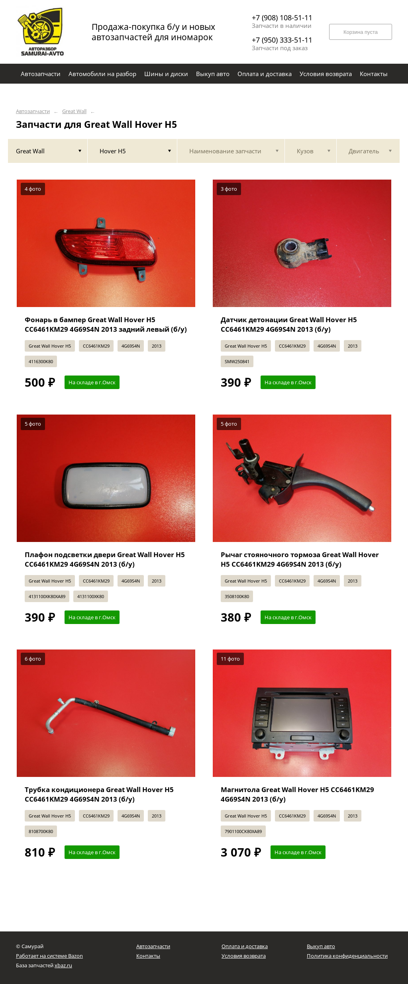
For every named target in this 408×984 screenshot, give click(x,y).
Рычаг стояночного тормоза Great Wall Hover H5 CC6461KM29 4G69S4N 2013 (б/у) (300, 559)
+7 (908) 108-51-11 (282, 17)
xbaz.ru (63, 965)
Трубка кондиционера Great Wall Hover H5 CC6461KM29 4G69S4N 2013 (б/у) (99, 794)
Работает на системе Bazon (49, 955)
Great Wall (74, 111)
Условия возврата (244, 955)
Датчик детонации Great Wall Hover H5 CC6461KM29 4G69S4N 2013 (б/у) (289, 324)
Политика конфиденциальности (347, 955)
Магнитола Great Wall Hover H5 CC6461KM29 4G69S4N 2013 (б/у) (297, 794)
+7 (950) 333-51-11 (282, 40)
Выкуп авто (321, 946)
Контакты (148, 955)
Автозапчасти (33, 111)
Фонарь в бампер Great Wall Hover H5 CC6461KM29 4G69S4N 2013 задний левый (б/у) (106, 324)
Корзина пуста (360, 32)
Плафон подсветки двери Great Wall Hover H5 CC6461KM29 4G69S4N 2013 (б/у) (105, 559)
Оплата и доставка (245, 946)
